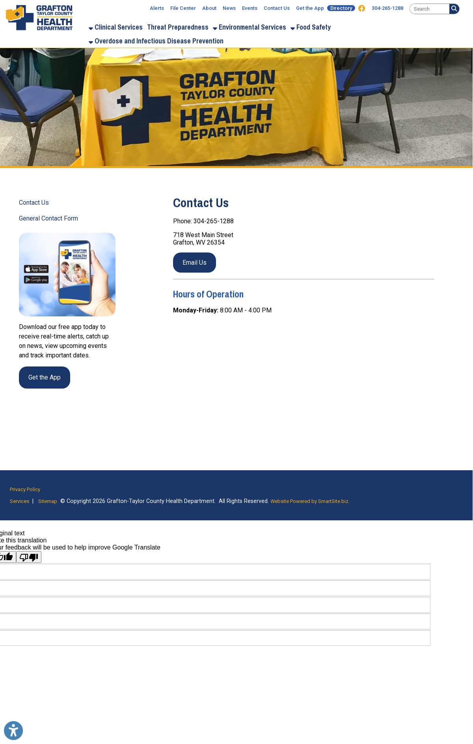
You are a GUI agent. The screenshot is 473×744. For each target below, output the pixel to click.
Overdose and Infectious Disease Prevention (156, 40)
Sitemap (47, 501)
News (229, 8)
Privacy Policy (25, 489)
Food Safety (311, 27)
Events (249, 8)
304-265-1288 (387, 8)
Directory (341, 8)
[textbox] (429, 9)
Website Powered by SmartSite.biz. (310, 501)
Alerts (157, 8)
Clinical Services (116, 27)
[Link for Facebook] (362, 8)
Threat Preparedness (178, 27)
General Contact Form (48, 218)
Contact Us (277, 8)
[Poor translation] (28, 557)
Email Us (194, 262)
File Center (183, 8)
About (209, 8)
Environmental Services (249, 27)
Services (19, 501)
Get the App (310, 8)
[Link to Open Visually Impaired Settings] (13, 730)
